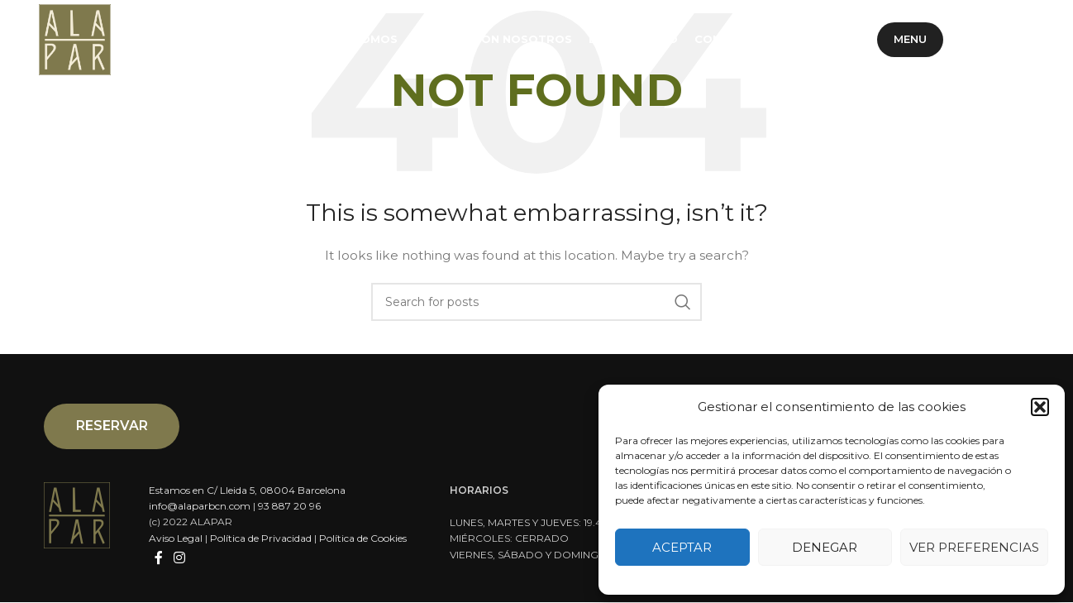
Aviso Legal (176, 539)
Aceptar (682, 547)
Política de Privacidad (261, 539)
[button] (1040, 407)
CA (820, 40)
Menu (910, 40)
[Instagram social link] (1017, 41)
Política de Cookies (363, 539)
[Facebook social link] (976, 41)
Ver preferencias (974, 547)
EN (853, 40)
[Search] (536, 302)
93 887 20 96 (289, 506)
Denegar (824, 547)
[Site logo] (76, 40)
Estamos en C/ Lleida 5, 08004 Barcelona (247, 491)
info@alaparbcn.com (199, 506)
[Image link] (77, 515)
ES (787, 40)
